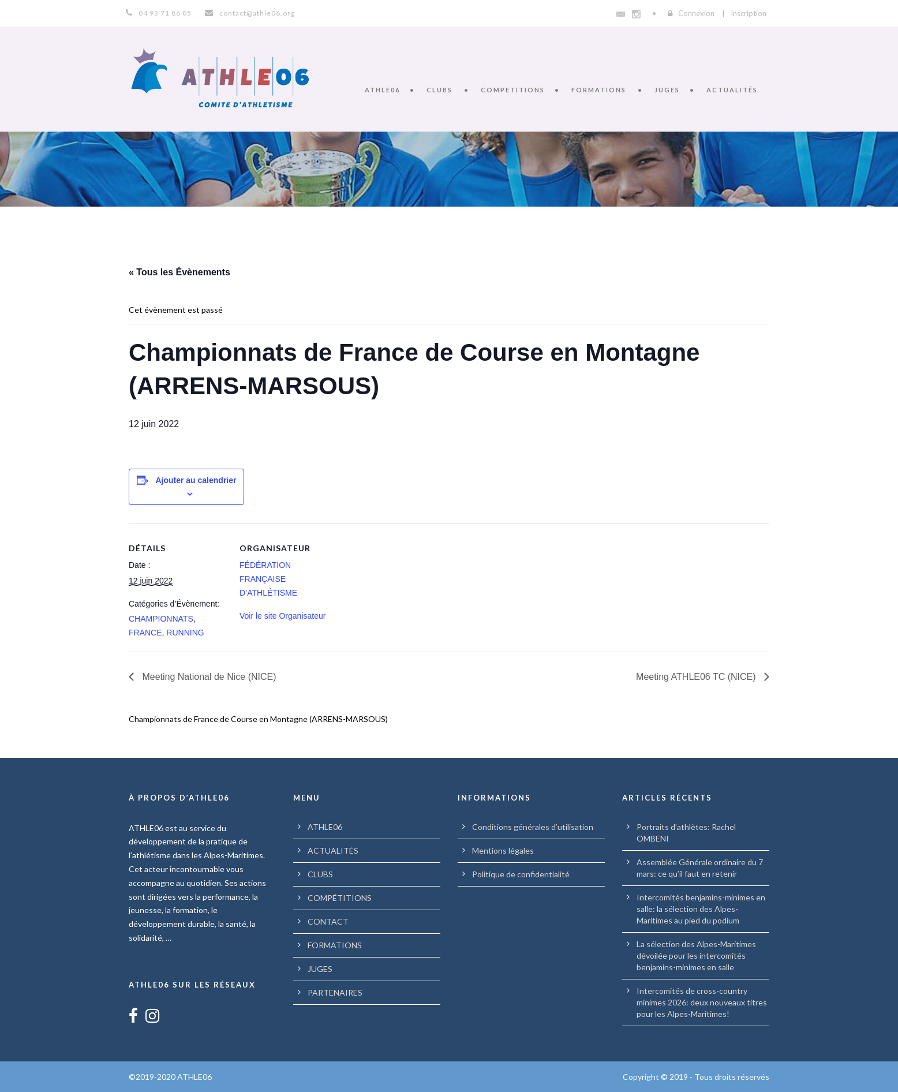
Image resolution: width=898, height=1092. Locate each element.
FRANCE (145, 632)
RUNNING (185, 632)
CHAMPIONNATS (161, 618)
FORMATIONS (598, 90)
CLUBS (439, 90)
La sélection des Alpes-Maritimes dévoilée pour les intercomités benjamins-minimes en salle (696, 955)
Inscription (748, 13)
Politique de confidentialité (521, 874)
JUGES (667, 90)
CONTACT (328, 921)
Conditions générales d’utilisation (532, 827)
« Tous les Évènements (179, 272)
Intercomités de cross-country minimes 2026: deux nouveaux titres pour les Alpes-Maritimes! (702, 1002)
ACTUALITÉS (732, 90)
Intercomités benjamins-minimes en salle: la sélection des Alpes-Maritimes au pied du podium (701, 908)
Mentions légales (503, 850)
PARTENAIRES (335, 992)
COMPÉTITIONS (340, 898)
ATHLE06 (382, 90)
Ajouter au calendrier (195, 480)
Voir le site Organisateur (282, 615)
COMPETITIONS (513, 90)
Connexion (696, 13)
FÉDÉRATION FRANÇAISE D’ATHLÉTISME (268, 578)
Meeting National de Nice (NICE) (208, 677)
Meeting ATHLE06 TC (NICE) (697, 677)
